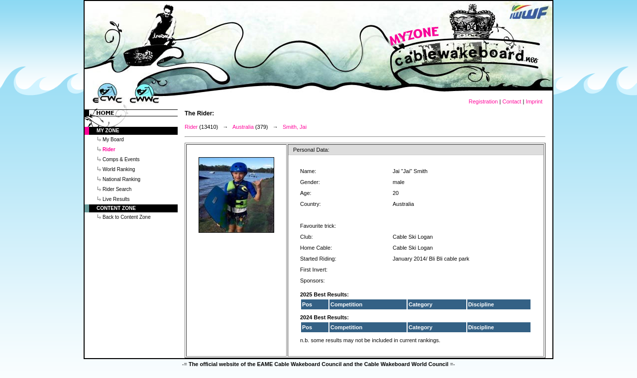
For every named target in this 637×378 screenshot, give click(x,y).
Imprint (534, 101)
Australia (243, 127)
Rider (191, 127)
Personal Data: (311, 150)
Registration (483, 101)
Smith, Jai (295, 127)
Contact (511, 101)
